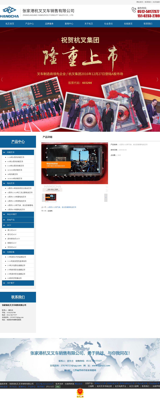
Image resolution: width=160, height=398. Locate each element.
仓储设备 (11, 252)
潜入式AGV (11, 230)
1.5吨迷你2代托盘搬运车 (16, 257)
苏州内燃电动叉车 (127, 383)
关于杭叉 (13, 387)
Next (157, 79)
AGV (9, 225)
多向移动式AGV (13, 239)
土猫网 (91, 386)
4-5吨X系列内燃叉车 (15, 161)
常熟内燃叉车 (141, 383)
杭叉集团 (156, 2)
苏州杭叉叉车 (100, 383)
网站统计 (78, 384)
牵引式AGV (11, 234)
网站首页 (140, 2)
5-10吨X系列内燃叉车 (15, 166)
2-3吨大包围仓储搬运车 (16, 265)
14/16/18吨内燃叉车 (14, 179)
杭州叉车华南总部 (104, 386)
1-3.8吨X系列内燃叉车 (15, 157)
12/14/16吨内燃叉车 (14, 170)
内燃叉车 (11, 152)
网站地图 (50, 387)
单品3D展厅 (12, 214)
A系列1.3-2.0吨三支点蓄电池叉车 (20, 192)
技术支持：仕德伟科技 (65, 384)
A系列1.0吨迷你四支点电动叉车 (19, 188)
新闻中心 (22, 387)
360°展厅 (10, 283)
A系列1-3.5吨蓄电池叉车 (16, 197)
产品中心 (18, 141)
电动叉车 (11, 183)
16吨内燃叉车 (12, 174)
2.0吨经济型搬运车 (14, 278)
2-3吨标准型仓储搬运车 (16, 270)
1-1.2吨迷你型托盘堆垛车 (17, 261)
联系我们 (148, 2)
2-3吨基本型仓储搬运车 (16, 274)
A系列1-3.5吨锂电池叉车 (16, 201)
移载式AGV (11, 243)
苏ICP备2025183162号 (44, 384)
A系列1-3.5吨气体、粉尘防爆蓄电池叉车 (19, 207)
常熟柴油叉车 (154, 383)
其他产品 (11, 220)
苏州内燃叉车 (112, 383)
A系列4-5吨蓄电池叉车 (16, 210)
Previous (2, 79)
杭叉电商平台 (120, 386)
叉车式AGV (11, 247)
